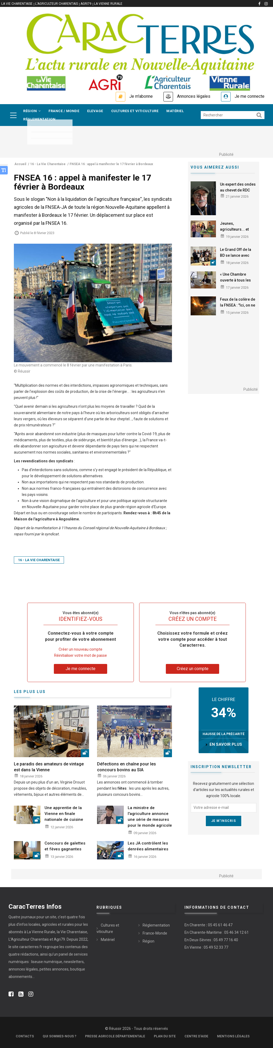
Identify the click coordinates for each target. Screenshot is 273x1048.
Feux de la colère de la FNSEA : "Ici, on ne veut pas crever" (237, 305)
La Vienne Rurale (108, 4)
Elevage (95, 111)
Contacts (25, 1036)
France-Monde (155, 933)
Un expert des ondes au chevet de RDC (238, 187)
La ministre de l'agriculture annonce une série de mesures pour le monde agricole (150, 816)
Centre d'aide (196, 1036)
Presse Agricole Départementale (115, 1036)
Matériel (175, 111)
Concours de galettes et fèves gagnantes (65, 846)
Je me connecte (249, 96)
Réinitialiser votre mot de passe (80, 655)
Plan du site (165, 1036)
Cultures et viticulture (135, 111)
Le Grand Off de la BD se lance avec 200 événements (235, 255)
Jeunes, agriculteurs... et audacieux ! (234, 229)
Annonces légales (193, 96)
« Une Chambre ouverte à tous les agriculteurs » (235, 280)
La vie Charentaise (17, 4)
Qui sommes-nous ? (59, 1036)
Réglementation (39, 119)
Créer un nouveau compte (80, 649)
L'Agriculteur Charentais (56, 4)
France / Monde (64, 111)
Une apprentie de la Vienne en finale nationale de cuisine (64, 813)
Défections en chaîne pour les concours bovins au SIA (126, 766)
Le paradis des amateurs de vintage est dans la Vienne (49, 766)
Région (32, 111)
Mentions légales (233, 1036)
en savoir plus (226, 744)
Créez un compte (192, 668)
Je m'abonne (141, 96)
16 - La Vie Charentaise (39, 560)
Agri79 (86, 4)
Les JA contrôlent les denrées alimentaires (148, 846)
